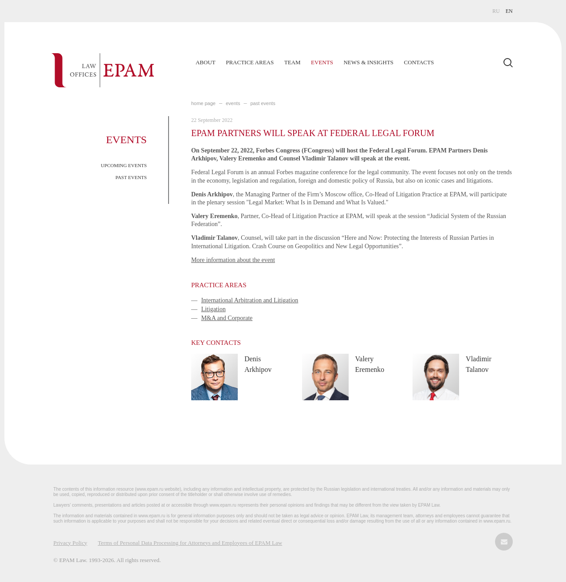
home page (203, 103)
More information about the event (233, 260)
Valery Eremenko (370, 364)
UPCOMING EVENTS (124, 165)
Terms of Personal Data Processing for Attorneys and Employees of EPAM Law (190, 542)
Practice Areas (250, 62)
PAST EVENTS (131, 177)
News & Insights (368, 62)
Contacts (419, 62)
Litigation (213, 309)
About (206, 62)
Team (292, 62)
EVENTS (233, 103)
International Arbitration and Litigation (249, 300)
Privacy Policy (70, 542)
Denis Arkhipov (257, 364)
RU (496, 11)
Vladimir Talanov (478, 364)
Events (322, 62)
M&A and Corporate (226, 318)
